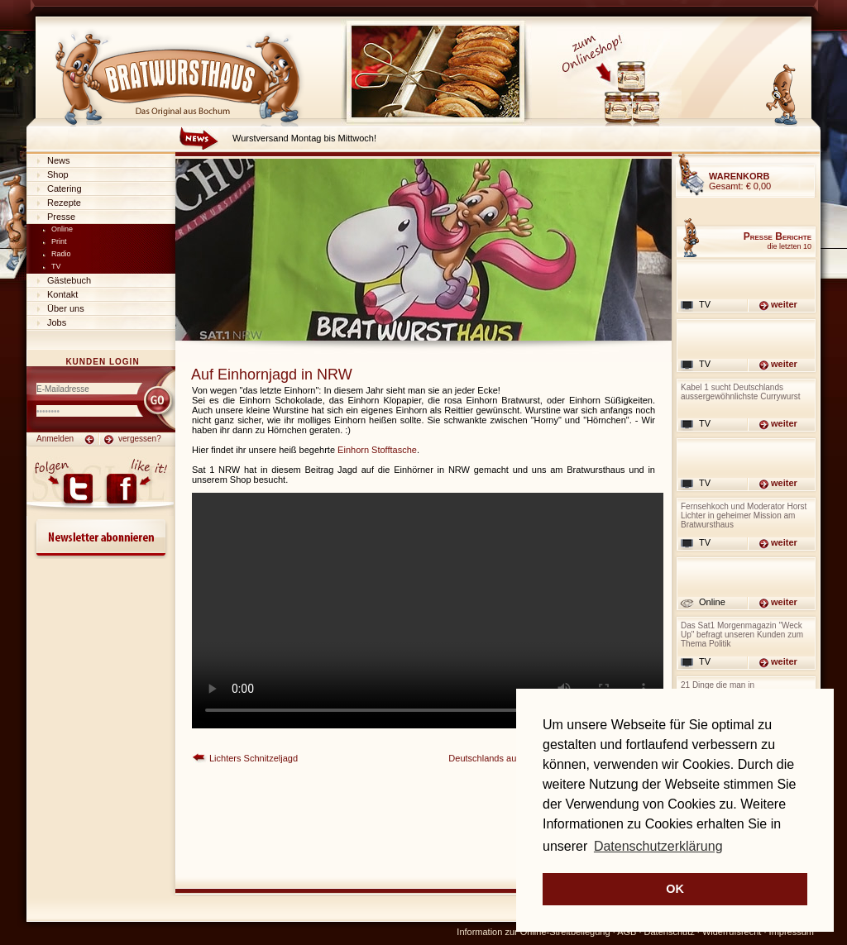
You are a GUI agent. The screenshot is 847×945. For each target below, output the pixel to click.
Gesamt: (740, 181)
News (58, 160)
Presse (61, 217)
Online (62, 229)
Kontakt (62, 294)
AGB (626, 932)
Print (59, 241)
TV (56, 266)
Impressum (791, 932)
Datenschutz (669, 932)
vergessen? (139, 438)
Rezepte (64, 203)
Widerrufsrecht (732, 932)
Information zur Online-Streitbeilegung (533, 932)
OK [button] (675, 888)
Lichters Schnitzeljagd (253, 758)
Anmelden (55, 438)
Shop (58, 174)
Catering (64, 188)
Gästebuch (69, 280)
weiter (784, 304)
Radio (61, 254)
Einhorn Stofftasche (377, 450)
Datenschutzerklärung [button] (658, 846)
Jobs (56, 322)
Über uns (65, 308)
